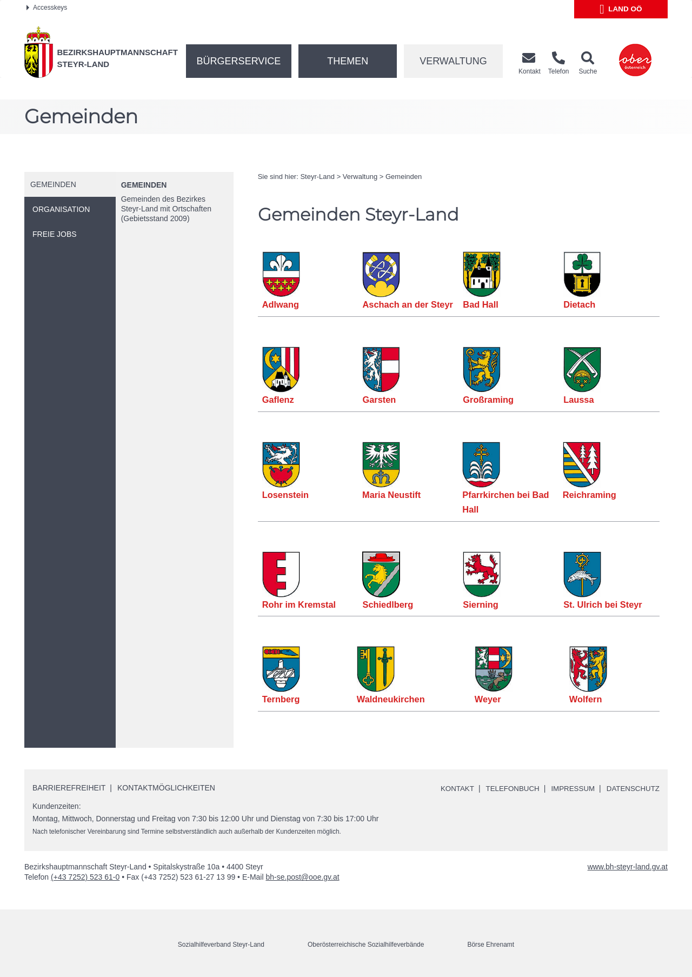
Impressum (569, 788)
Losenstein (285, 495)
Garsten (379, 399)
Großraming (488, 399)
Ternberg (281, 699)
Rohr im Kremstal (299, 604)
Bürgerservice (239, 61)
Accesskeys (46, 7)
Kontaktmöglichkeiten (166, 787)
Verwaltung (453, 61)
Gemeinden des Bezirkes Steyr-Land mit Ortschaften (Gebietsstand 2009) (166, 209)
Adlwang (281, 304)
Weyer (488, 699)
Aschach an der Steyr (408, 304)
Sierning (480, 604)
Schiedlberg (387, 604)
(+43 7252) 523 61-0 (85, 877)
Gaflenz (278, 399)
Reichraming (589, 495)
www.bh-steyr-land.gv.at (628, 866)
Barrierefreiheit (68, 787)
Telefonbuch (506, 788)
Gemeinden (144, 185)
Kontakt (449, 788)
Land (621, 9)
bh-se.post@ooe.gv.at (302, 877)
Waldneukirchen (390, 699)
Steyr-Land (317, 176)
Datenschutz (632, 788)
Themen (347, 61)
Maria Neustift (391, 495)
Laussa (578, 399)
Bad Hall (480, 304)
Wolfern (585, 699)
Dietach (579, 304)
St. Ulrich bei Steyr (603, 604)
